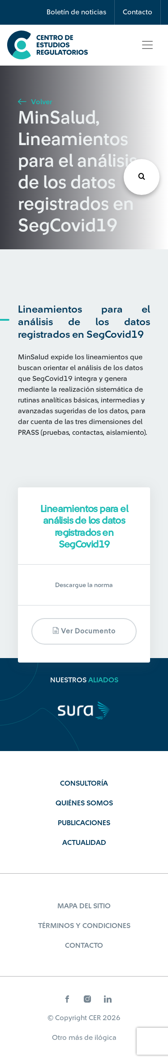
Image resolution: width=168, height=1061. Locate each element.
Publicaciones (84, 823)
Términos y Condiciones (84, 925)
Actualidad (84, 842)
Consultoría (84, 783)
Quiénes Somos (84, 803)
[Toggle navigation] (147, 44)
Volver (35, 102)
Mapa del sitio (84, 906)
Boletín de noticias (76, 12)
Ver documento (84, 631)
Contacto (137, 12)
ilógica (105, 1037)
